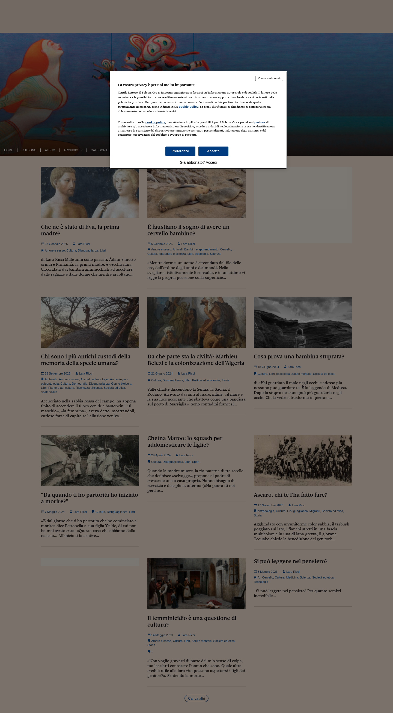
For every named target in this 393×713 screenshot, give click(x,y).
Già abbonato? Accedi (198, 162)
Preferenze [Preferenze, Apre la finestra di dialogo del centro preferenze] (180, 151)
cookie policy (188, 106)
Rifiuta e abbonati (269, 78)
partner (259, 122)
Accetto (213, 151)
